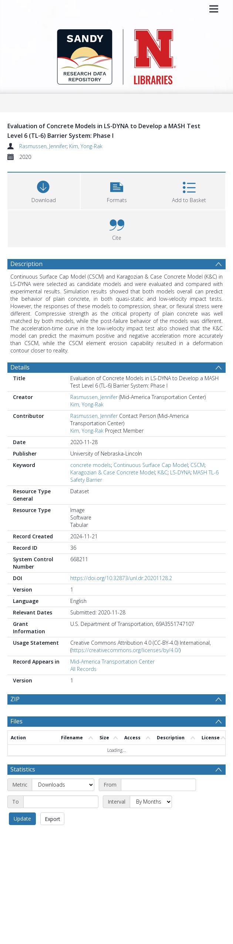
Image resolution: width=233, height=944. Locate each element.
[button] (117, 190)
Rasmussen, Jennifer (43, 146)
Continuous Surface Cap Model (151, 464)
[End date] (60, 794)
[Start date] (158, 777)
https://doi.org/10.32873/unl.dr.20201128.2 (121, 578)
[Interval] (151, 794)
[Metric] (63, 777)
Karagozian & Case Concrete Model (112, 472)
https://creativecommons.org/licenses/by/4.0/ (125, 650)
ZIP (15, 699)
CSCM (197, 464)
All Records (83, 668)
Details (20, 367)
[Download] (43, 190)
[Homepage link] (117, 55)
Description (26, 264)
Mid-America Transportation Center (112, 661)
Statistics (22, 762)
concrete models (90, 464)
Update (22, 811)
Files (16, 739)
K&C (163, 472)
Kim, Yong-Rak (85, 146)
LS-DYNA (180, 472)
